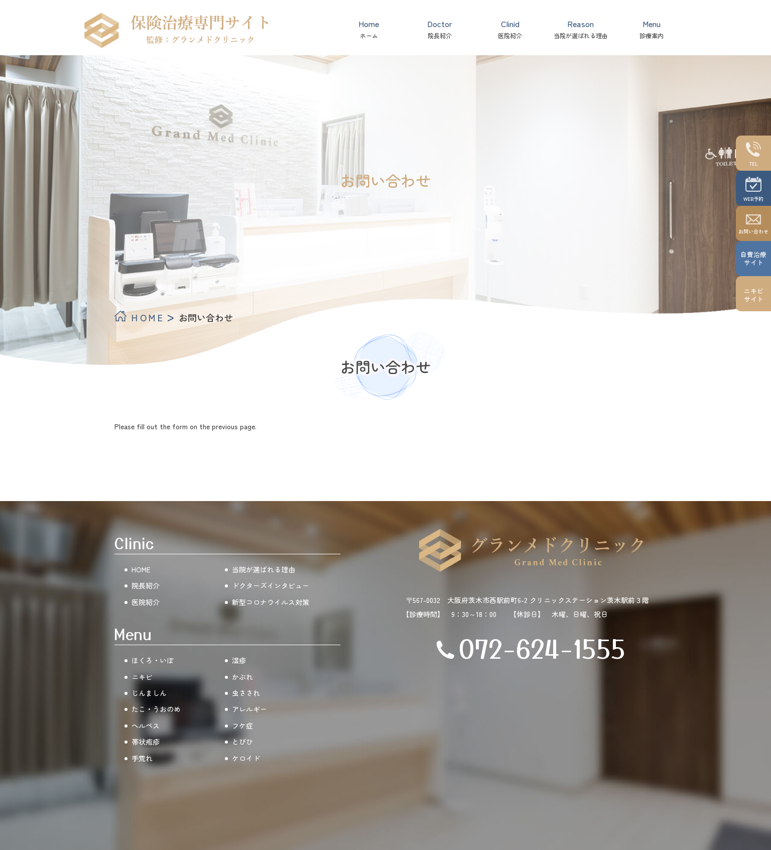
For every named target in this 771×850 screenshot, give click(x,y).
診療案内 (651, 29)
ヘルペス (146, 725)
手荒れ (142, 758)
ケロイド (246, 758)
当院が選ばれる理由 (581, 29)
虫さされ (246, 693)
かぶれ (242, 677)
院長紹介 (439, 29)
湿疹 (239, 660)
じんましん (149, 693)
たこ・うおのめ (156, 709)
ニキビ (142, 677)
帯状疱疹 (146, 742)
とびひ (242, 742)
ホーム (368, 29)
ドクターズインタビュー (270, 585)
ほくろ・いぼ (153, 660)
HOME (148, 317)
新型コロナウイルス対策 (270, 602)
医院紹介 (510, 29)
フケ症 (242, 725)
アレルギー (249, 709)
